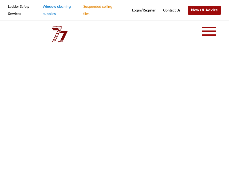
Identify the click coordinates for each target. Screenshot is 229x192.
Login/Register (144, 11)
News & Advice (204, 10)
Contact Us (171, 11)
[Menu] (209, 31)
